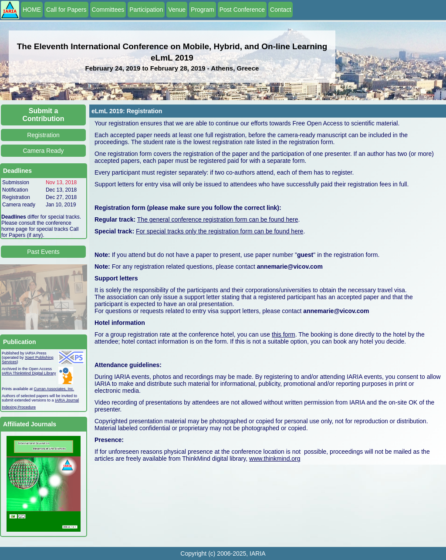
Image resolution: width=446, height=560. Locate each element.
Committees (108, 9)
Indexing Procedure (19, 407)
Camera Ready (43, 150)
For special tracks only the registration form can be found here (219, 231)
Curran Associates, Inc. (54, 389)
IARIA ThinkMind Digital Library (29, 373)
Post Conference (242, 9)
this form (283, 334)
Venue (177, 9)
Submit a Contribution (43, 114)
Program (202, 9)
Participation (146, 9)
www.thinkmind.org (275, 458)
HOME (32, 9)
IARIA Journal (67, 400)
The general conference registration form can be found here (217, 219)
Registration (43, 135)
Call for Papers (66, 9)
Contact (280, 9)
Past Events (43, 251)
